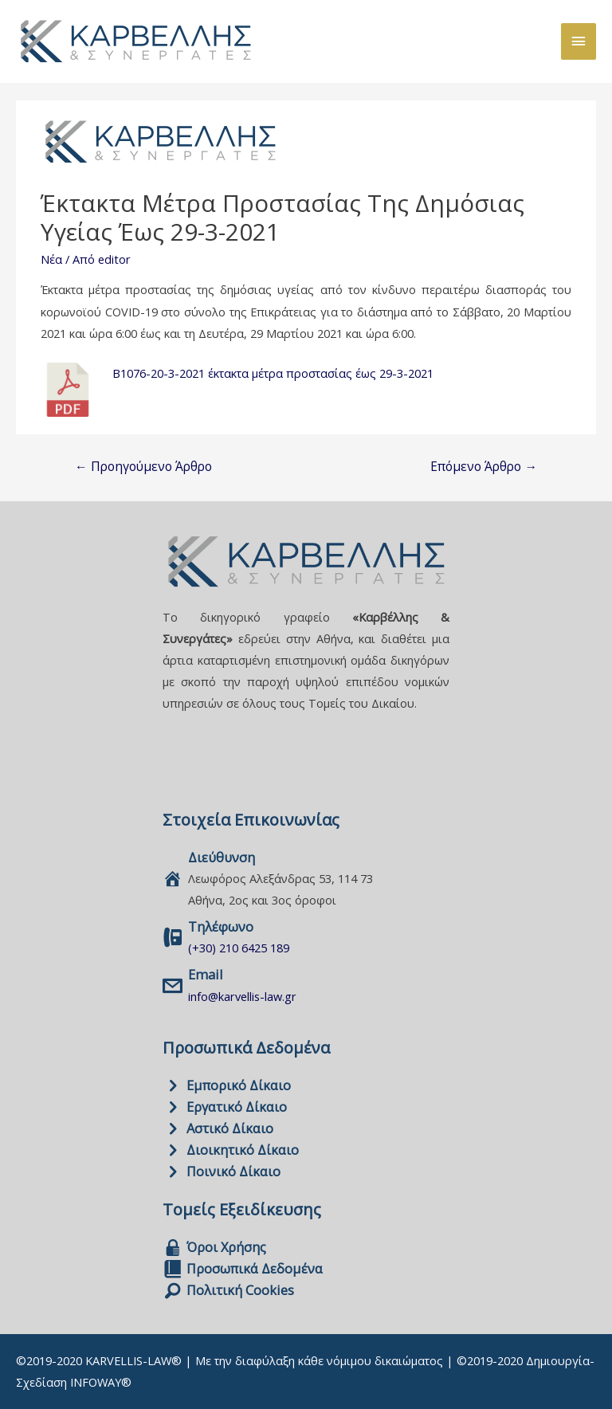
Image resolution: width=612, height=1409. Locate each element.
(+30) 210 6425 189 (238, 948)
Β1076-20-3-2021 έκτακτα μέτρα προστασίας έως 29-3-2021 (273, 373)
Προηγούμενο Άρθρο (143, 466)
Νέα (51, 259)
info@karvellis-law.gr (242, 996)
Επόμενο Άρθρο (483, 466)
